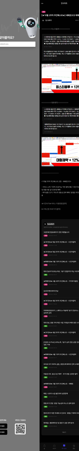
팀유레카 (50, 224)
